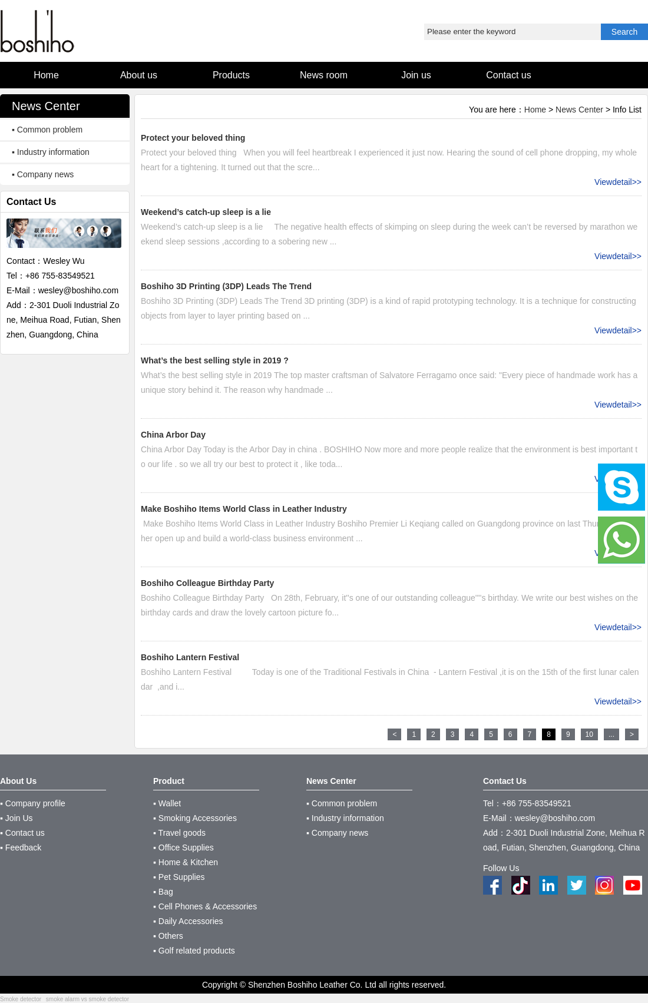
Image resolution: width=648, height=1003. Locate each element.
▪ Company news (43, 174)
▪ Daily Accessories (188, 921)
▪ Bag (163, 891)
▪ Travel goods (179, 833)
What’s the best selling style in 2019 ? (215, 360)
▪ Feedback (20, 847)
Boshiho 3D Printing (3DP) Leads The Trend (226, 286)
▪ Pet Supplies (178, 877)
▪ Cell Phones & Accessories (205, 906)
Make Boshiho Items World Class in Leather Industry (244, 509)
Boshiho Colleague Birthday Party (207, 583)
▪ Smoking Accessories (195, 818)
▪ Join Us (16, 818)
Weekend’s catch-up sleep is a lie (206, 212)
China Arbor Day (173, 434)
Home (535, 109)
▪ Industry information (51, 152)
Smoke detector (20, 999)
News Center (579, 109)
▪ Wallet (167, 803)
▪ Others (168, 936)
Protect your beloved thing (193, 138)
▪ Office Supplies (183, 847)
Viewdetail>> (618, 182)
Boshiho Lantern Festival (190, 657)
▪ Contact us (22, 833)
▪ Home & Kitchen (185, 862)
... (611, 734)
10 (589, 734)
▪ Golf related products (194, 950)
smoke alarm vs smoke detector (87, 999)
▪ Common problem (47, 129)
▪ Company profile (32, 803)
